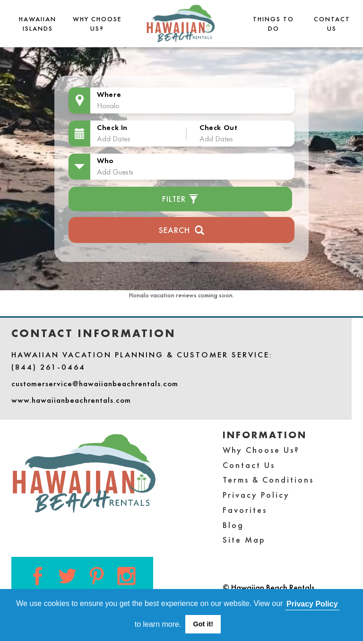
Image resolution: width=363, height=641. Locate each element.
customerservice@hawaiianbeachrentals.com (94, 383)
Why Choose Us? (261, 449)
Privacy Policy (256, 494)
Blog (233, 525)
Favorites (245, 509)
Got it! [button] (203, 624)
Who (105, 160)
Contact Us (249, 464)
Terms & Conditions (268, 479)
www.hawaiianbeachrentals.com (71, 400)
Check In (112, 127)
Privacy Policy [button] (312, 604)
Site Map (244, 539)
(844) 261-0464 (48, 367)
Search (182, 229)
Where (109, 94)
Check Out (218, 127)
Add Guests (115, 171)
